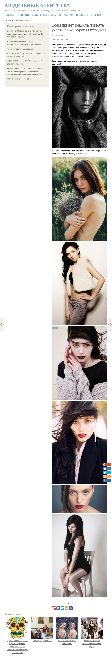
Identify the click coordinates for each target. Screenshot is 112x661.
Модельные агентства (37, 5)
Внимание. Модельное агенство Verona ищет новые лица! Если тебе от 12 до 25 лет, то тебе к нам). (25, 34)
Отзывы (96, 14)
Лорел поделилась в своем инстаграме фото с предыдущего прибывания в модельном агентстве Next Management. (25, 71)
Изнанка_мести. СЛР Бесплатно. (67, 640)
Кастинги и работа (76, 14)
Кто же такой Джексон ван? (19, 79)
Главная (10, 14)
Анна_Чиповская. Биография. (20, 49)
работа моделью (66, 603)
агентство (76, 603)
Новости (23, 14)
